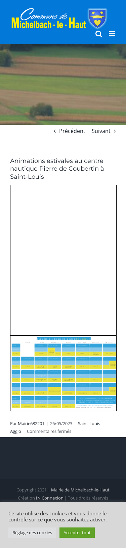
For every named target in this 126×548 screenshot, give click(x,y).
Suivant (101, 131)
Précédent (72, 131)
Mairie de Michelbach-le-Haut (80, 490)
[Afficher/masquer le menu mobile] (112, 33)
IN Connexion (50, 498)
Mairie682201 (31, 423)
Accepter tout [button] (77, 532)
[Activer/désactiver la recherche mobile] (98, 33)
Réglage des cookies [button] (32, 532)
